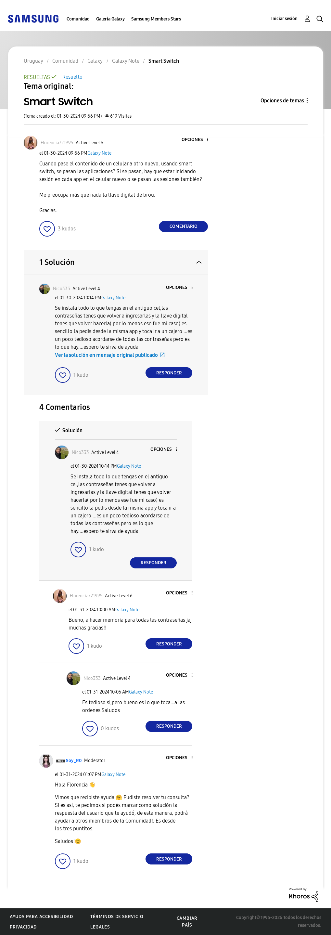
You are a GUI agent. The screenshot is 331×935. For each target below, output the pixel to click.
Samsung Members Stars (156, 19)
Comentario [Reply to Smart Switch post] (183, 226)
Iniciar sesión (284, 18)
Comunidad (78, 19)
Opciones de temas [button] (282, 100)
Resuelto (72, 77)
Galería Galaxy (110, 19)
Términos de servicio (116, 916)
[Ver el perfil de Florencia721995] (57, 143)
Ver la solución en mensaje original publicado (106, 355)
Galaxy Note (99, 153)
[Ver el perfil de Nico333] (61, 289)
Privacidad (23, 927)
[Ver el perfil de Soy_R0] (74, 760)
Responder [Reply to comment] (169, 373)
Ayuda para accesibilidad (41, 916)
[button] (196, 140)
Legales (100, 927)
